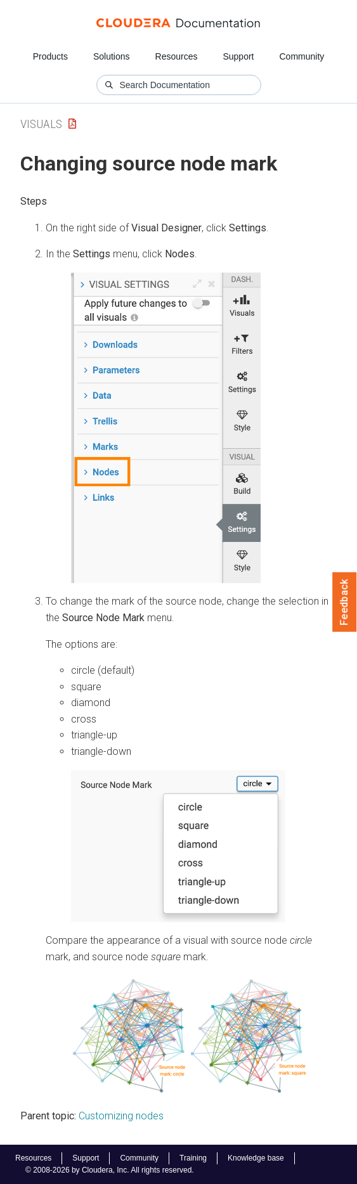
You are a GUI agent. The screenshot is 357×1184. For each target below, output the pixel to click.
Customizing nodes (121, 1116)
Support (238, 56)
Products (50, 56)
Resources (176, 56)
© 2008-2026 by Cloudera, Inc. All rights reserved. (109, 1170)
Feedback (345, 602)
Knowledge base (256, 1158)
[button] (166, 428)
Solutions (111, 56)
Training (193, 1158)
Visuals (41, 124)
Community (302, 56)
